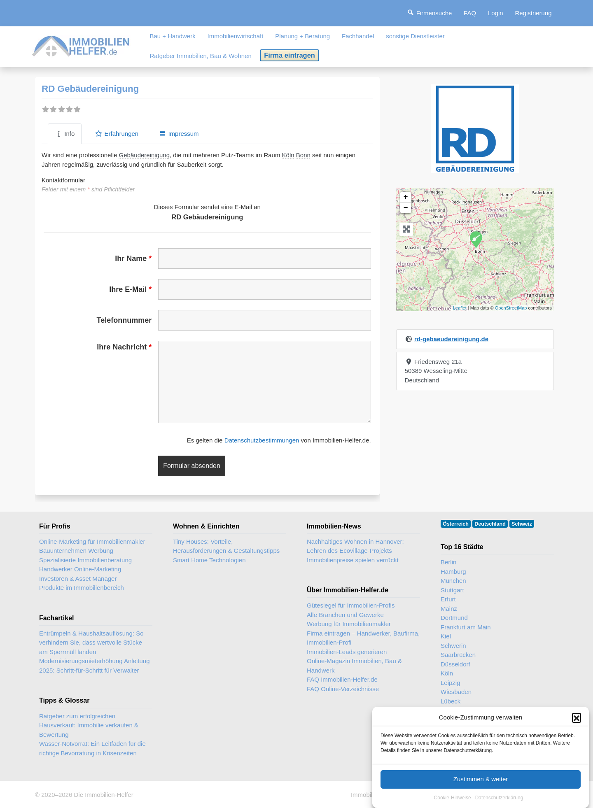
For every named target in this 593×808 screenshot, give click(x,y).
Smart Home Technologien (209, 560)
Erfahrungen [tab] (116, 133)
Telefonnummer (124, 320)
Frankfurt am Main (466, 627)
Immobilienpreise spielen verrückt (353, 560)
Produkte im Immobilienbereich (81, 587)
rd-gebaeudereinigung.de (451, 338)
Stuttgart (452, 590)
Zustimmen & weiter (480, 778)
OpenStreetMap (511, 307)
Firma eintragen (289, 55)
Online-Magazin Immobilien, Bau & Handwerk (354, 665)
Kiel (446, 636)
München (453, 580)
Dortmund (454, 617)
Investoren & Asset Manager (78, 578)
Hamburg (453, 571)
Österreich (456, 524)
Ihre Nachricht (124, 347)
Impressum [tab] (178, 133)
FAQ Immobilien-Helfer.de (342, 679)
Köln (288, 154)
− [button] (406, 208)
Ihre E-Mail (130, 289)
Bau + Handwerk (172, 36)
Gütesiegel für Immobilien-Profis (351, 605)
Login (495, 12)
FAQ (470, 12)
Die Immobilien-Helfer (103, 794)
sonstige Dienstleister (415, 36)
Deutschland (490, 524)
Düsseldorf (455, 664)
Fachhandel (358, 36)
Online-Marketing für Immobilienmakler (92, 541)
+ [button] (406, 197)
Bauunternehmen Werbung (76, 550)
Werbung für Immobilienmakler (349, 623)
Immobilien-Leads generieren (347, 651)
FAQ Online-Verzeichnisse (343, 688)
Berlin (448, 562)
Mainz (449, 608)
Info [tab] (65, 133)
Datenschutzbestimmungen (261, 440)
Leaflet (460, 307)
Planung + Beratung (302, 36)
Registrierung (533, 12)
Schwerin (453, 645)
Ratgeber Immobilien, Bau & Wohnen (200, 55)
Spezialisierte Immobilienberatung (85, 560)
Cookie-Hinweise (452, 798)
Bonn (303, 154)
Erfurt (448, 599)
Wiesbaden (456, 691)
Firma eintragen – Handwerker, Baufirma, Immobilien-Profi (363, 638)
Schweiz (521, 524)
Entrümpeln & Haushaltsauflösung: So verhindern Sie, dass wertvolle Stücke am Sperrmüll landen (91, 642)
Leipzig (450, 682)
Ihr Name (133, 258)
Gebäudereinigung (144, 154)
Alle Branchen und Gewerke (345, 614)
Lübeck (450, 701)
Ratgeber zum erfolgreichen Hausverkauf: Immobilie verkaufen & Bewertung (88, 725)
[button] (576, 717)
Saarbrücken (458, 654)
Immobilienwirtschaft (236, 36)
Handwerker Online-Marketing (80, 569)
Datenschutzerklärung (499, 798)
